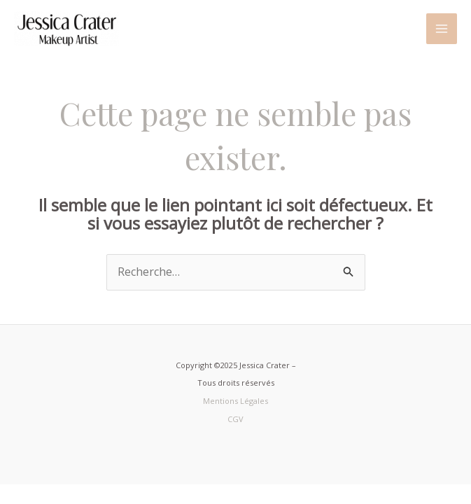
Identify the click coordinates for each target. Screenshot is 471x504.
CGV (235, 419)
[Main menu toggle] (441, 28)
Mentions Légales (235, 401)
